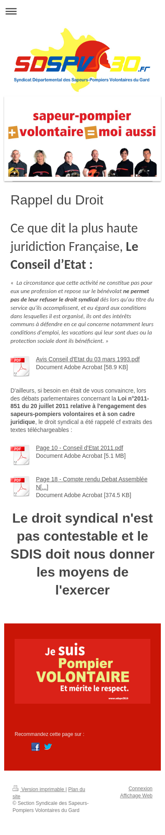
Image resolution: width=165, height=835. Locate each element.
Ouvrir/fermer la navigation (82, 11)
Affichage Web (136, 796)
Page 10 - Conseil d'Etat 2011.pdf (79, 447)
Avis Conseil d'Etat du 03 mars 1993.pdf (88, 359)
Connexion (140, 789)
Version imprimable (39, 789)
